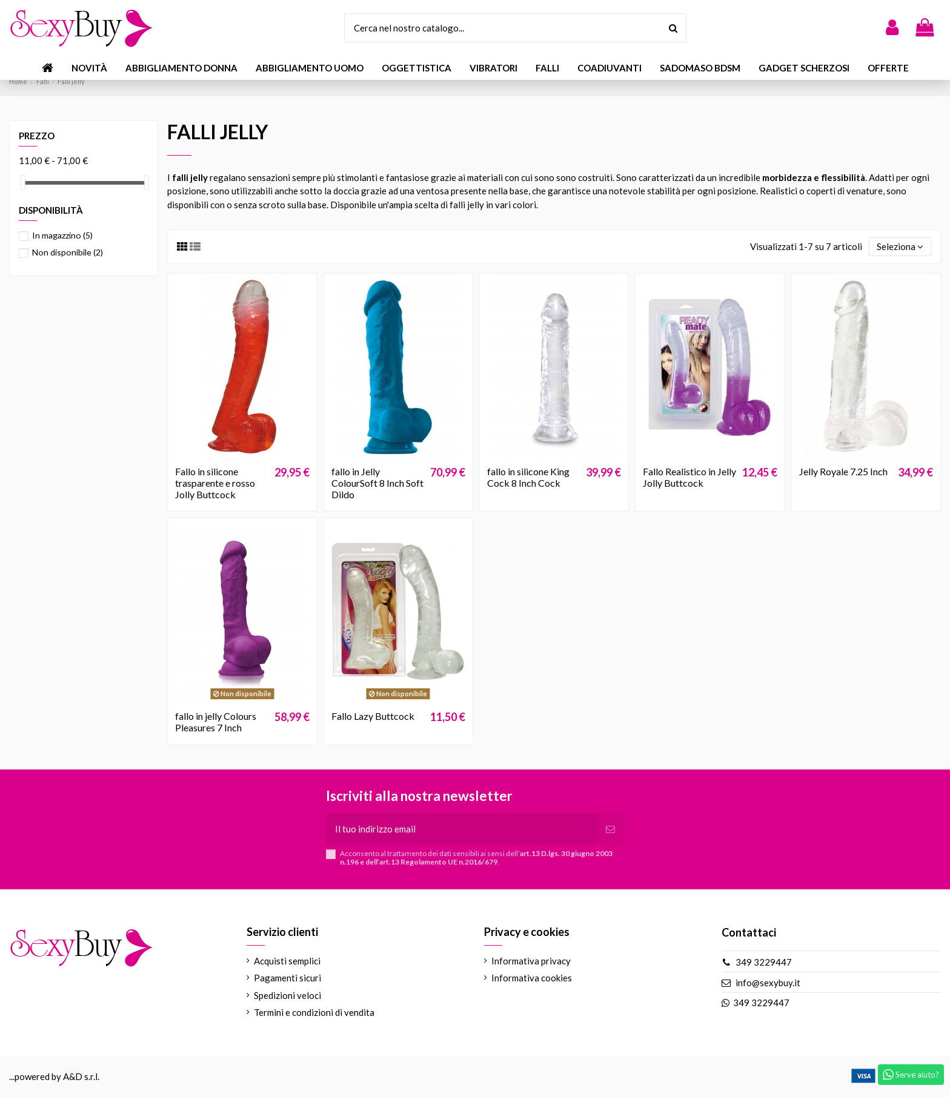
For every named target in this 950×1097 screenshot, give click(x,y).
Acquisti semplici (287, 960)
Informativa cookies (531, 977)
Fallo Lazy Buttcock (372, 716)
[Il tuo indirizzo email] (461, 829)
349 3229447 (764, 962)
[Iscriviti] (610, 829)
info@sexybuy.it (768, 982)
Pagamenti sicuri (287, 977)
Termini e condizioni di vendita (314, 1012)
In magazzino (62, 235)
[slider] (23, 182)
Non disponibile (67, 252)
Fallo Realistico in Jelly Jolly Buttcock (689, 477)
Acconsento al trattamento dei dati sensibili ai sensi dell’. (476, 857)
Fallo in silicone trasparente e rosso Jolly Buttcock (215, 483)
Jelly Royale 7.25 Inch (843, 471)
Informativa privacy (531, 960)
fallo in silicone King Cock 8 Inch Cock (528, 477)
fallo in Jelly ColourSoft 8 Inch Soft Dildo (377, 483)
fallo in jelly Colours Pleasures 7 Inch (215, 721)
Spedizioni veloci (287, 995)
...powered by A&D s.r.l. (54, 1076)
